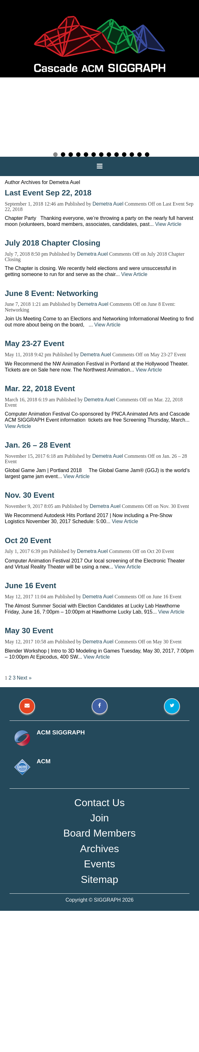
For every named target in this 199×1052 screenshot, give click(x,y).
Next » (24, 678)
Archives (99, 848)
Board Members (99, 833)
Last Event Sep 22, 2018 (48, 192)
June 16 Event (30, 585)
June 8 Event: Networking (51, 293)
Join (99, 818)
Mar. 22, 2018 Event (40, 388)
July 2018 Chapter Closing (52, 243)
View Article (168, 224)
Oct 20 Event (28, 540)
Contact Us (99, 802)
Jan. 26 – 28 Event (38, 445)
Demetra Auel (108, 204)
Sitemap (99, 879)
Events (99, 864)
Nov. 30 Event (29, 495)
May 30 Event (29, 630)
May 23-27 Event (34, 343)
